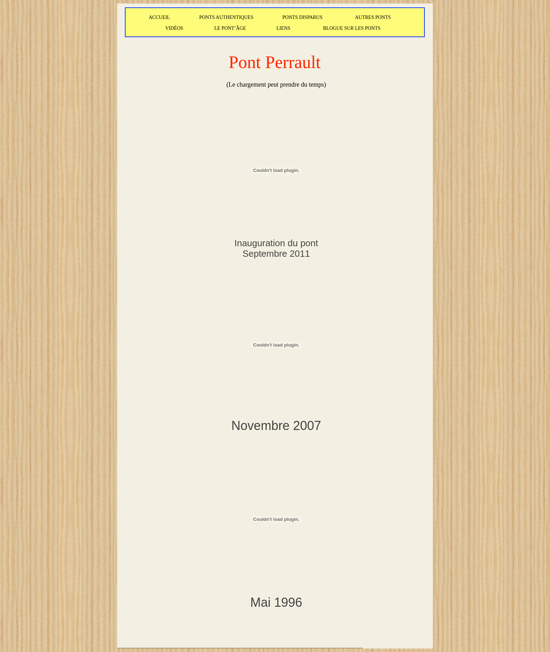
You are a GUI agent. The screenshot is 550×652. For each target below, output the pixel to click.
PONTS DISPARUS (302, 17)
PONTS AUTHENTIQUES (226, 17)
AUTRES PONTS (373, 17)
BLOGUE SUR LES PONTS (352, 28)
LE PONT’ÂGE (230, 28)
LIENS (283, 28)
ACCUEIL (159, 17)
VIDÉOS (174, 28)
